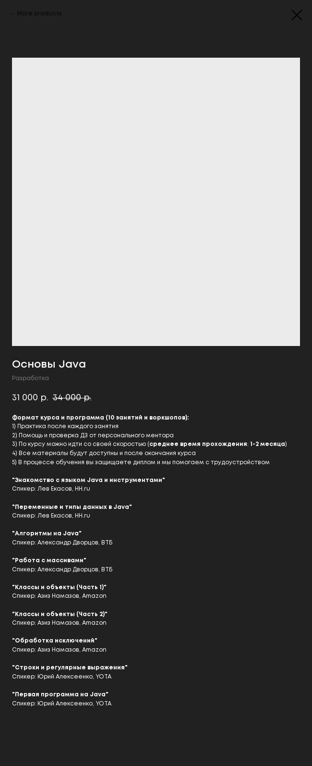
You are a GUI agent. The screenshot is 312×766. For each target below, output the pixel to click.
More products (39, 13)
